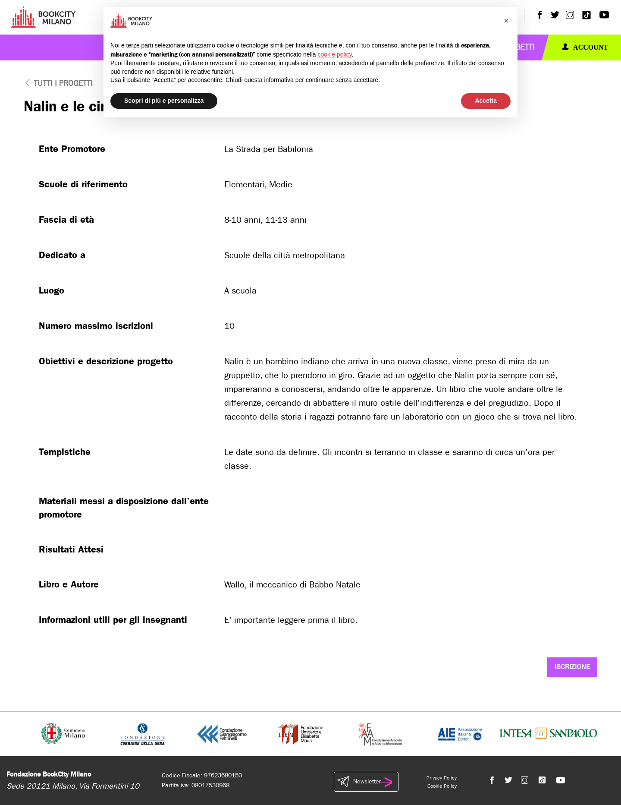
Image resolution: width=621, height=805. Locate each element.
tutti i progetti (58, 83)
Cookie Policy (442, 786)
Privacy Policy (442, 778)
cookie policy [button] (335, 54)
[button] (506, 21)
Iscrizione (572, 667)
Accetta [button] (486, 100)
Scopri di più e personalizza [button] (164, 100)
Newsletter (366, 781)
